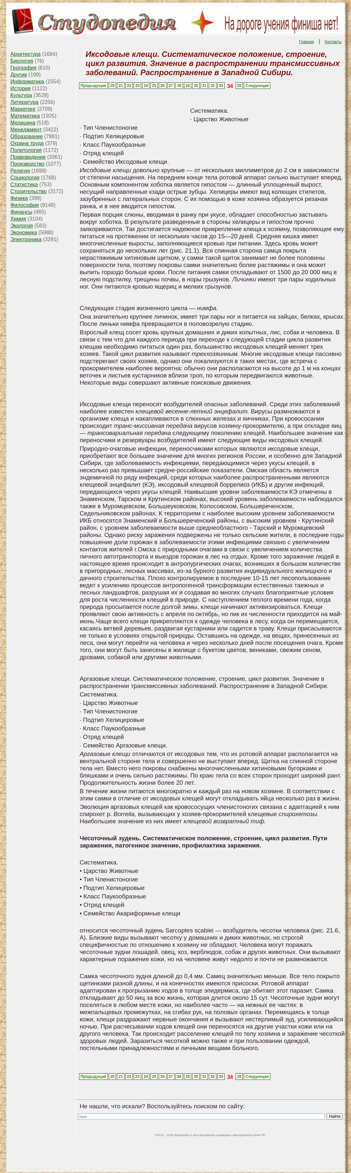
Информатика (27, 81)
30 (196, 85)
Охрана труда (27, 143)
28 (179, 85)
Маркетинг (23, 109)
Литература (24, 102)
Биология (21, 61)
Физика (19, 198)
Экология (21, 225)
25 (154, 85)
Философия (24, 205)
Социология (25, 177)
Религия (20, 171)
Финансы (21, 212)
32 (212, 85)
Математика (25, 116)
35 (239, 85)
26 (162, 85)
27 (171, 85)
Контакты (333, 42)
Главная (306, 42)
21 (121, 85)
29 (187, 85)
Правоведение (28, 157)
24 (146, 85)
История (20, 88)
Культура (21, 95)
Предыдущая (93, 85)
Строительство (28, 191)
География (23, 68)
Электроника (26, 239)
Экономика (23, 232)
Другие (18, 74)
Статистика (24, 184)
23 (137, 85)
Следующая (257, 85)
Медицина (22, 123)
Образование (26, 136)
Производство (27, 164)
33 (221, 85)
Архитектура (25, 54)
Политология (26, 150)
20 (112, 85)
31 (204, 85)
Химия (18, 219)
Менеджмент (26, 129)
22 (129, 85)
